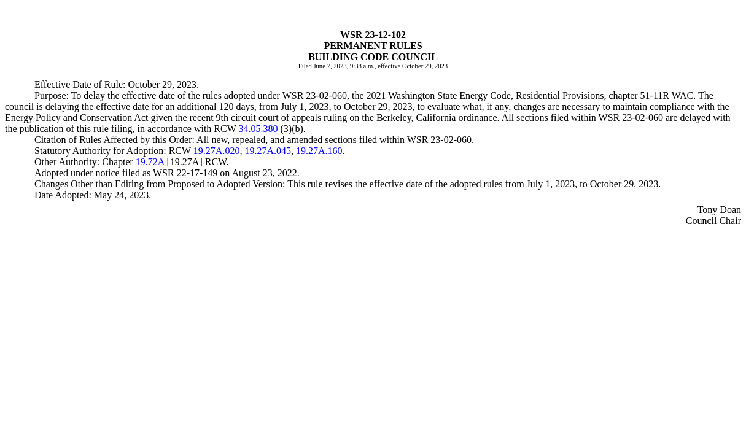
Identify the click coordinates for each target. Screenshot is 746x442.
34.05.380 (258, 128)
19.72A (150, 162)
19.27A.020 (216, 150)
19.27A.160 (319, 150)
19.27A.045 (267, 150)
